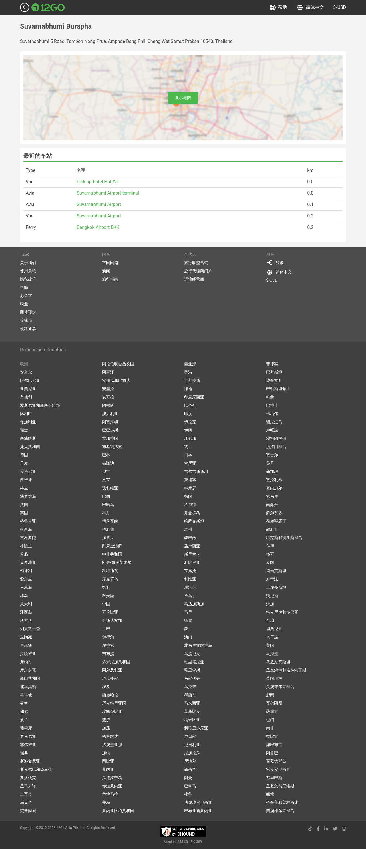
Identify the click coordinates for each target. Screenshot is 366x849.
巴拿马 (190, 786)
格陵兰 (26, 546)
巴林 (106, 455)
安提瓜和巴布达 (116, 380)
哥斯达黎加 (112, 620)
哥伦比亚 (110, 612)
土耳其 (26, 794)
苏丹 (270, 463)
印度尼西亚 (194, 397)
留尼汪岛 (274, 422)
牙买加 (190, 438)
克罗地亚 (28, 562)
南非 (270, 728)
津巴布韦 (274, 744)
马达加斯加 (194, 604)
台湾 (270, 620)
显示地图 (183, 97)
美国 (270, 645)
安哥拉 (108, 397)
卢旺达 (272, 430)
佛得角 (108, 637)
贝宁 (106, 471)
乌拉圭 (272, 653)
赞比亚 (272, 736)
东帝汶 (272, 579)
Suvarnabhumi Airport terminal (108, 193)
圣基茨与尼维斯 (280, 786)
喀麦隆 (108, 595)
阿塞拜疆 (110, 422)
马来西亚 (192, 703)
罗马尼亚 (28, 736)
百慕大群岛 (276, 761)
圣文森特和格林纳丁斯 (286, 670)
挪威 (24, 711)
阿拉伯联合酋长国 (118, 364)
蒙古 (188, 628)
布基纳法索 (112, 446)
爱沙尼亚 (28, 471)
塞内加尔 (274, 488)
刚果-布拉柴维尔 (116, 562)
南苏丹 (272, 504)
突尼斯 (272, 595)
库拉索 (108, 645)
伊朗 (188, 430)
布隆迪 (108, 463)
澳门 (188, 637)
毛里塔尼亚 (194, 662)
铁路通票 (28, 328)
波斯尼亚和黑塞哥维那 (40, 405)
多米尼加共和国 (116, 662)
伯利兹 (108, 529)
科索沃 (26, 620)
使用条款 (28, 271)
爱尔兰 (26, 579)
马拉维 (190, 686)
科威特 (190, 504)
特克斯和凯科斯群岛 (284, 537)
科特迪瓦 (110, 570)
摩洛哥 (190, 587)
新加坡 (272, 471)
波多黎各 (274, 380)
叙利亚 (272, 529)
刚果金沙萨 (112, 546)
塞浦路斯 (28, 438)
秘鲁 (188, 794)
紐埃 (270, 794)
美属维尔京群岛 (280, 810)
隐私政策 (28, 279)
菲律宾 (272, 364)
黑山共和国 (30, 678)
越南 (270, 695)
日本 (188, 455)
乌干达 (272, 637)
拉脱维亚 (28, 653)
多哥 (270, 554)
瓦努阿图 (274, 703)
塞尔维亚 (28, 744)
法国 (24, 504)
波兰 (24, 719)
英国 (24, 513)
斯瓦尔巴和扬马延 (36, 769)
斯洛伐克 (28, 777)
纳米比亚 (192, 719)
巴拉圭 (272, 405)
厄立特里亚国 (114, 703)
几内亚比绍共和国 (118, 810)
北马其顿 (28, 686)
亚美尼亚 (28, 388)
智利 (106, 587)
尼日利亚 (192, 744)
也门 (270, 719)
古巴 (106, 628)
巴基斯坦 (274, 372)
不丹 (106, 513)
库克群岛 (110, 579)
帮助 (278, 7)
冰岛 (24, 595)
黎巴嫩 (190, 537)
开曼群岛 (192, 513)
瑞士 (24, 430)
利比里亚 (192, 562)
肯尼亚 (190, 463)
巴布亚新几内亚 (198, 810)
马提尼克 (192, 653)
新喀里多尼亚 (196, 728)
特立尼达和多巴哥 (282, 612)
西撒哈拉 (110, 695)
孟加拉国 (110, 438)
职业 (24, 304)
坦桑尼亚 (274, 628)
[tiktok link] (310, 829)
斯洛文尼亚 (30, 761)
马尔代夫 (192, 678)
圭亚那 (190, 364)
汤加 (270, 604)
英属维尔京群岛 (280, 686)
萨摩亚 (272, 711)
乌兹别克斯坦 (278, 662)
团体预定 (28, 312)
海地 (188, 388)
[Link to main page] (48, 7)
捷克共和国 (30, 446)
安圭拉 (108, 388)
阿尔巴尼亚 (30, 380)
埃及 (106, 686)
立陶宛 (26, 637)
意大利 (26, 604)
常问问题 (110, 262)
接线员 (26, 320)
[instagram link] (344, 829)
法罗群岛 (28, 496)
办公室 (26, 295)
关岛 (106, 802)
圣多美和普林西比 (282, 802)
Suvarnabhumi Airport (99, 204)
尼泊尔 (190, 761)
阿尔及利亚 (112, 670)
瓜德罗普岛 (112, 777)
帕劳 (270, 397)
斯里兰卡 (192, 554)
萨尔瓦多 (274, 513)
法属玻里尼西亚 (198, 802)
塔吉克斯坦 (276, 570)
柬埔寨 (190, 479)
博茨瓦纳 (110, 521)
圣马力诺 (28, 786)
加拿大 (108, 537)
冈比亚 (108, 761)
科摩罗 (190, 488)
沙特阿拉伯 (276, 438)
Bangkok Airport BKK (98, 227)
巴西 (106, 496)
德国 (24, 455)
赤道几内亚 (112, 786)
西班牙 (26, 479)
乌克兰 (26, 802)
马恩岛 (26, 587)
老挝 (188, 529)
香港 (188, 372)
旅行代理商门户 (198, 271)
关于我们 (28, 262)
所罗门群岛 (276, 446)
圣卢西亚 (192, 546)
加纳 (106, 753)
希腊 (24, 554)
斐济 (106, 719)
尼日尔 (190, 736)
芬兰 (24, 488)
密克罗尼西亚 (278, 769)
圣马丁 (190, 595)
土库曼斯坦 (276, 587)
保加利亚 (28, 422)
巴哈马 (108, 504)
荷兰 (24, 703)
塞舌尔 (272, 455)
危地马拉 (110, 794)
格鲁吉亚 (28, 521)
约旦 (188, 446)
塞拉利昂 (274, 479)
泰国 (270, 562)
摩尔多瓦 (28, 670)
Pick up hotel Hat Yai (98, 181)
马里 (188, 612)
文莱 (106, 479)
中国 (106, 604)
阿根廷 (108, 405)
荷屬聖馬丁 (276, 521)
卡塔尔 (272, 413)
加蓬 (106, 728)
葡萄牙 (26, 728)
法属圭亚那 (112, 744)
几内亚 (108, 769)
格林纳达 (110, 736)
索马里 (272, 496)
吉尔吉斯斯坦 (196, 471)
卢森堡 (26, 645)
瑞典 (24, 753)
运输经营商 (194, 279)
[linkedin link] (326, 829)
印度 (188, 413)
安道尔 (26, 372)
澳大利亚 (110, 413)
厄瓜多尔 (110, 678)
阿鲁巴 (272, 753)
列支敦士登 (30, 628)
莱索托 (190, 570)
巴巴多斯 (110, 430)
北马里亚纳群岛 (198, 645)
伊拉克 (190, 422)
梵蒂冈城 (28, 810)
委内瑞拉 (274, 678)
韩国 (188, 496)
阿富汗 (108, 372)
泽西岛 (26, 612)
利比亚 (190, 579)
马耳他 (26, 695)
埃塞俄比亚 (112, 711)
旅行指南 (110, 279)
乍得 (270, 546)
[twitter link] (335, 829)
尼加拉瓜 (192, 753)
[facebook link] (318, 829)
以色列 (190, 405)
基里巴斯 (274, 777)
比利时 (26, 413)
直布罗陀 (28, 537)
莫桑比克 (192, 711)
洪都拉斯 (192, 380)
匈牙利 (26, 570)
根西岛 (26, 529)
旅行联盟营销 (196, 262)
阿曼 (188, 777)
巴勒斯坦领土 (278, 388)
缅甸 (188, 620)
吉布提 (108, 653)
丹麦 (24, 463)
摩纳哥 (26, 662)
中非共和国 (112, 554)
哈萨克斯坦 (194, 521)
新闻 (106, 271)
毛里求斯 (192, 670)
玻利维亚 (110, 488)
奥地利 (26, 397)
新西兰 (190, 769)
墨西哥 (190, 695)
